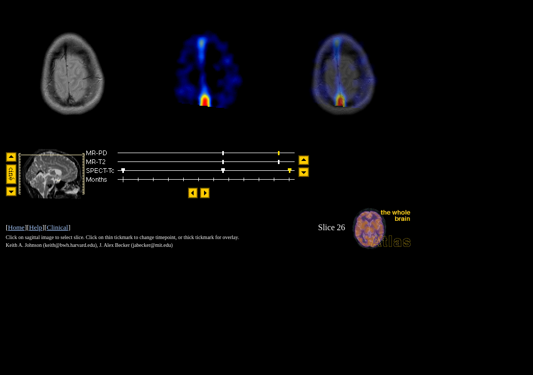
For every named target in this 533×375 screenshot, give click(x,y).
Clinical (57, 227)
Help (35, 227)
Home (16, 227)
